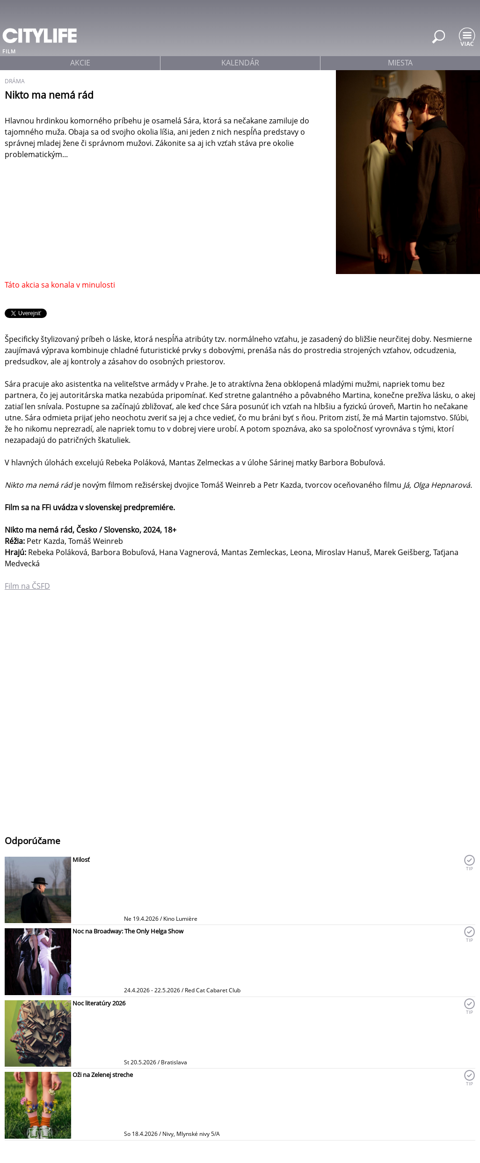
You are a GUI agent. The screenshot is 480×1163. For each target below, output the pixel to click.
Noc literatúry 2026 (99, 1003)
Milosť (81, 859)
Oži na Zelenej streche (103, 1074)
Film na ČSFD (27, 586)
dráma (15, 81)
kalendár (240, 63)
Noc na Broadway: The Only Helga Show (128, 931)
